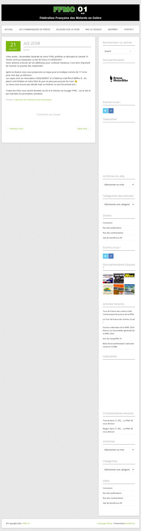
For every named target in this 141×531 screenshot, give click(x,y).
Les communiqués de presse (34, 29)
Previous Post (15, 128)
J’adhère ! (113, 29)
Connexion (108, 222)
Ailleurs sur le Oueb (67, 29)
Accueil (9, 29)
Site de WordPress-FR (112, 237)
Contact (129, 29)
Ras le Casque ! (93, 29)
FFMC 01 (26, 523)
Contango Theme (104, 523)
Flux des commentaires (113, 232)
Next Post (84, 128)
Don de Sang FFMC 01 (112, 338)
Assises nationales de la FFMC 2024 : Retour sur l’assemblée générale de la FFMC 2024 (119, 330)
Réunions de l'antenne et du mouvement (33, 99)
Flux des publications (112, 227)
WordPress (130, 523)
